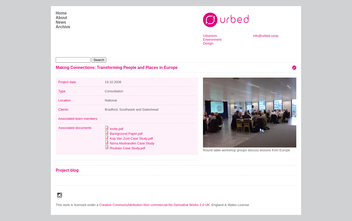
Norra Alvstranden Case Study (132, 143)
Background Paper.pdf (126, 134)
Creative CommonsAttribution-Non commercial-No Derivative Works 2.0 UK (154, 205)
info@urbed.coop (265, 36)
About (61, 18)
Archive (63, 27)
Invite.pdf (116, 129)
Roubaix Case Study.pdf (127, 148)
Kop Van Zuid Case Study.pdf (131, 138)
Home (61, 13)
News (61, 22)
